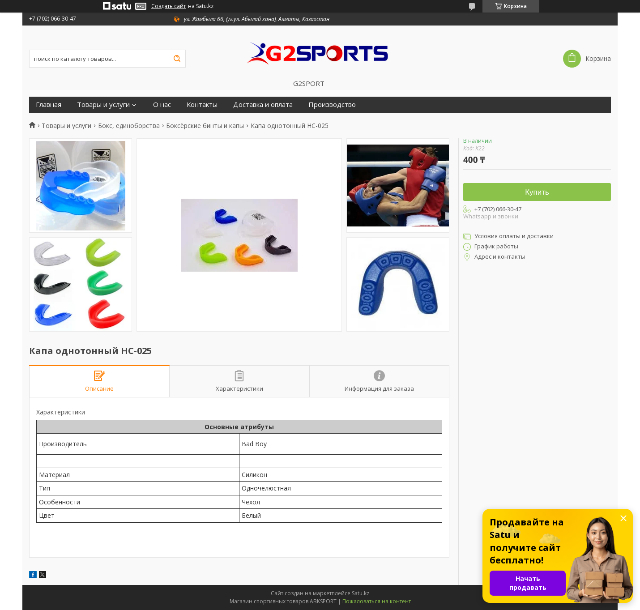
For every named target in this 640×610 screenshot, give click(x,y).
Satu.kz (360, 593)
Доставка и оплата (263, 104)
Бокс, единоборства (129, 126)
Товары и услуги (103, 104)
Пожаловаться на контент (376, 601)
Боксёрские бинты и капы (205, 126)
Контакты (202, 104)
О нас (162, 104)
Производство (332, 104)
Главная (48, 104)
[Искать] (177, 59)
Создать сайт (168, 6)
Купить (537, 192)
